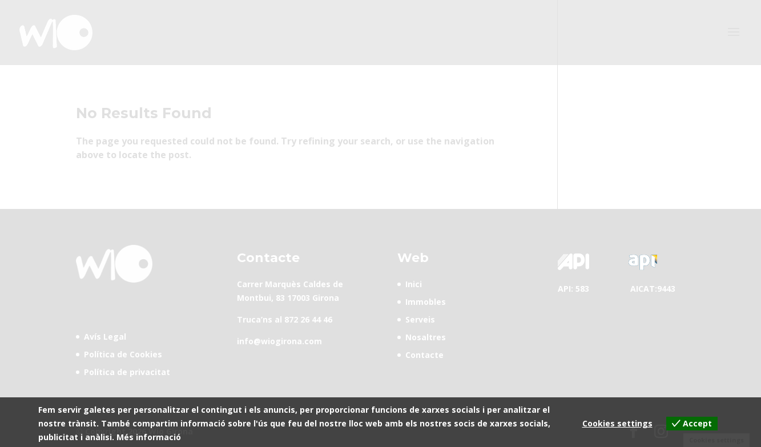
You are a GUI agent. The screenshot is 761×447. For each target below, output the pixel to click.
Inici (413, 284)
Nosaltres (425, 337)
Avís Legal (105, 336)
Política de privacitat (127, 372)
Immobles (425, 301)
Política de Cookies (123, 354)
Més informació (148, 437)
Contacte (424, 354)
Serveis (420, 319)
